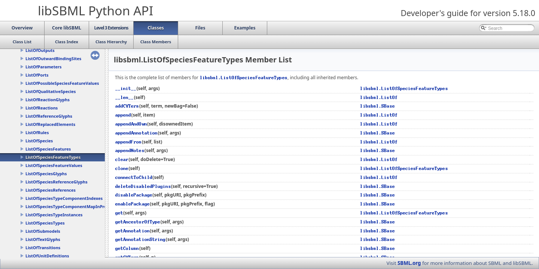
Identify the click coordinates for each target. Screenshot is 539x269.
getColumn (127, 248)
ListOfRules (37, 132)
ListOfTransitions (42, 247)
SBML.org (409, 263)
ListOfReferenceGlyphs (48, 116)
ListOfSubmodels (42, 231)
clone (121, 168)
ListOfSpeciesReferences (50, 190)
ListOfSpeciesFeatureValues (53, 165)
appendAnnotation (136, 132)
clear (121, 159)
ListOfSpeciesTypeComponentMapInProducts (71, 206)
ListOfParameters (43, 66)
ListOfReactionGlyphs (47, 99)
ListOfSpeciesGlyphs (46, 173)
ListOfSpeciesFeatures (48, 149)
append (123, 114)
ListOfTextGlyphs (42, 239)
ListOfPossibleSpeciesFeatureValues (62, 83)
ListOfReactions (41, 108)
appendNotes (129, 150)
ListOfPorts (37, 75)
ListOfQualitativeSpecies (50, 91)
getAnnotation (132, 230)
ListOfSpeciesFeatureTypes (52, 157)
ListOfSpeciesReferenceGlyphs (56, 182)
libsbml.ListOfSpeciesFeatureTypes (243, 77)
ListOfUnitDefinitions (47, 256)
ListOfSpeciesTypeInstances (53, 214)
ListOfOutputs (40, 50)
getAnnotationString (140, 239)
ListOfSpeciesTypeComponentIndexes (64, 198)
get (119, 212)
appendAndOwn (131, 123)
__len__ (124, 97)
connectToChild (133, 177)
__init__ (126, 88)
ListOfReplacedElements (50, 124)
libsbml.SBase (377, 105)
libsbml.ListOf (379, 97)
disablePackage (133, 194)
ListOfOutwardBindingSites (53, 58)
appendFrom (128, 141)
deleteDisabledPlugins (143, 186)
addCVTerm (127, 105)
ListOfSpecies (39, 140)
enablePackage (132, 203)
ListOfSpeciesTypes (45, 223)
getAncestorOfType (138, 221)
